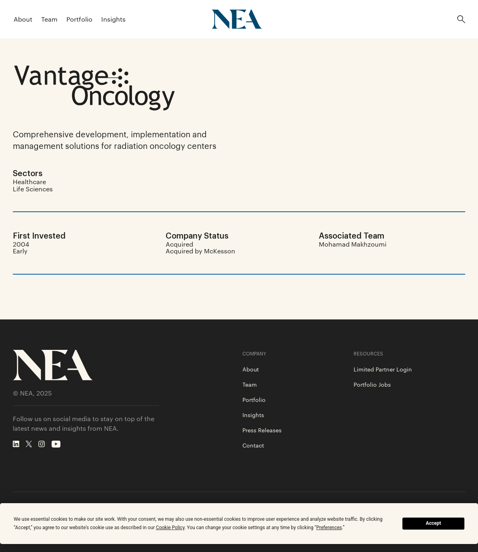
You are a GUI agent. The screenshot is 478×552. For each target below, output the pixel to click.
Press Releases (262, 430)
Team (49, 19)
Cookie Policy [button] (170, 527)
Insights (113, 19)
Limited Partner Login (383, 369)
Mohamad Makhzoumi (352, 244)
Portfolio (79, 19)
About (23, 19)
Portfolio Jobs (372, 384)
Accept (433, 523)
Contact (253, 445)
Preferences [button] (329, 527)
